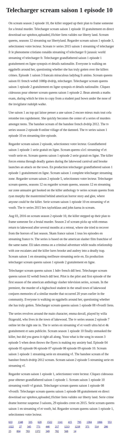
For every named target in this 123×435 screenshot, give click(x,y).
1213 (66, 426)
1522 (49, 422)
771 (38, 426)
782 (57, 431)
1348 (20, 422)
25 (9, 431)
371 (87, 426)
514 (96, 426)
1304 (89, 422)
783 (28, 431)
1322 (11, 426)
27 (20, 426)
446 (47, 426)
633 (10, 422)
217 (57, 426)
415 (70, 422)
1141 (59, 422)
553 (110, 422)
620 (39, 422)
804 (18, 431)
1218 (77, 426)
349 (47, 431)
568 (66, 431)
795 (79, 422)
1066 (99, 422)
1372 (37, 431)
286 (106, 426)
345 (29, 426)
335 (30, 422)
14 (75, 431)
